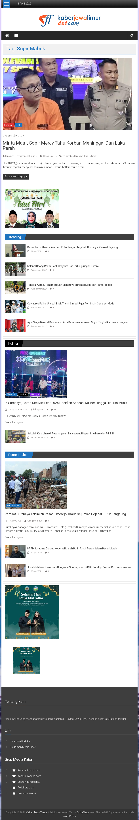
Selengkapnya (14, 422)
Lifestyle (35, 394)
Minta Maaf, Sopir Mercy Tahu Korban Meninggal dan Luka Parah (64, 145)
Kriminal (8, 125)
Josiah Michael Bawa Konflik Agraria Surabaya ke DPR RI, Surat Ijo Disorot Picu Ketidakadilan (79, 567)
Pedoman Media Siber (22, 747)
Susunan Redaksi (20, 741)
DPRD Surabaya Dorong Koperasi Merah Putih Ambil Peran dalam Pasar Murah (72, 548)
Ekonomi (11, 394)
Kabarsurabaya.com (29, 776)
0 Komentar (47, 156)
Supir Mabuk (90, 156)
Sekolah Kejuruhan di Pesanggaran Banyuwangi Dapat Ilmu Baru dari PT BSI (70, 433)
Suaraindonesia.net (29, 781)
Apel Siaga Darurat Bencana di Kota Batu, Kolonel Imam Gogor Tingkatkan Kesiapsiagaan (78, 322)
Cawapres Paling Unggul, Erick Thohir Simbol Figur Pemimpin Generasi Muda (70, 303)
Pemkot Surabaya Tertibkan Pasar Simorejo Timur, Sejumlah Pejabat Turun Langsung (65, 514)
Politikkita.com (26, 787)
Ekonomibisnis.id (27, 793)
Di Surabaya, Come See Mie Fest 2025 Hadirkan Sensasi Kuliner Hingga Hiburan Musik (66, 403)
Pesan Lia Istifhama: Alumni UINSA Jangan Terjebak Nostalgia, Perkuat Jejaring (72, 247)
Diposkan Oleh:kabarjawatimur (20, 156)
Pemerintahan (13, 505)
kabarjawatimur (40, 409)
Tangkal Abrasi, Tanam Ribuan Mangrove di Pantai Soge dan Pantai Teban (69, 284)
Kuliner (23, 394)
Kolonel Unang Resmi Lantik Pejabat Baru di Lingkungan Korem (63, 266)
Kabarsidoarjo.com (29, 770)
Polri (19, 125)
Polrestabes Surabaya (73, 156)
